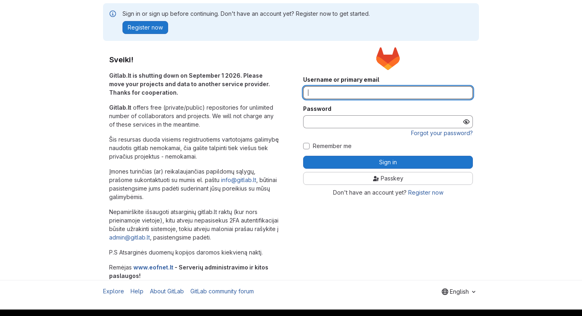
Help (137, 291)
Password (317, 109)
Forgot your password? (442, 132)
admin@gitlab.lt (129, 237)
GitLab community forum (222, 291)
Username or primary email (341, 79)
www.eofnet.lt (153, 267)
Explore (113, 291)
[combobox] (458, 292)
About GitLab (167, 291)
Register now (425, 192)
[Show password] (466, 121)
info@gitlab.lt (238, 179)
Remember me (332, 146)
